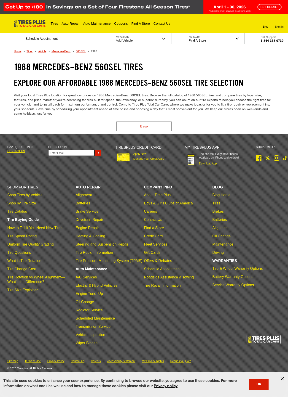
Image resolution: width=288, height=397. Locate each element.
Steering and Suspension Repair (102, 244)
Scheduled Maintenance (95, 318)
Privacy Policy (56, 361)
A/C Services (86, 277)
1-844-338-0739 (272, 40)
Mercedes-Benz (60, 51)
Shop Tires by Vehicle (25, 195)
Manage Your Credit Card (148, 158)
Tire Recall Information (162, 285)
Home (17, 51)
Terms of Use (33, 361)
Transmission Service (93, 326)
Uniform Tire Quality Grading (30, 244)
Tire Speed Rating (22, 236)
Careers (150, 211)
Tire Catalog (17, 211)
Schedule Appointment (162, 269)
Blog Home (221, 195)
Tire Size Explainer (22, 290)
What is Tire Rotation (24, 261)
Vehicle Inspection (90, 335)
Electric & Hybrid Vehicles (96, 285)
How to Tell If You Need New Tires (34, 228)
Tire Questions (19, 252)
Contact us (16, 151)
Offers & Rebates (158, 261)
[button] (54, 23)
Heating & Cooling (90, 236)
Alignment (84, 195)
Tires (29, 51)
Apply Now (139, 154)
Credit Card (153, 236)
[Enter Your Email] (71, 153)
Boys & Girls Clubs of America (168, 203)
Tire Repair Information (94, 252)
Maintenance (222, 244)
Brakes (218, 211)
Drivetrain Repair (89, 220)
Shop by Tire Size (21, 203)
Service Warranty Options (233, 285)
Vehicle (42, 51)
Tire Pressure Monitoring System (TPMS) (109, 261)
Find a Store (154, 228)
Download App (208, 163)
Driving (218, 252)
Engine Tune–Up (89, 294)
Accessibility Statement (121, 361)
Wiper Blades (86, 343)
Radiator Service (89, 310)
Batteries (83, 203)
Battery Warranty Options (232, 277)
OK (258, 384)
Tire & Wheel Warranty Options (237, 268)
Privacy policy (166, 386)
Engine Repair (87, 228)
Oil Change (85, 302)
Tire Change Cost (21, 269)
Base (144, 126)
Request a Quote (180, 361)
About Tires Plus (157, 195)
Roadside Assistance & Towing (169, 277)
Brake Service (87, 211)
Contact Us (153, 220)
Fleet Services (155, 244)
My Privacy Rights (153, 361)
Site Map (12, 361)
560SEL (81, 51)
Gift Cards (152, 252)
